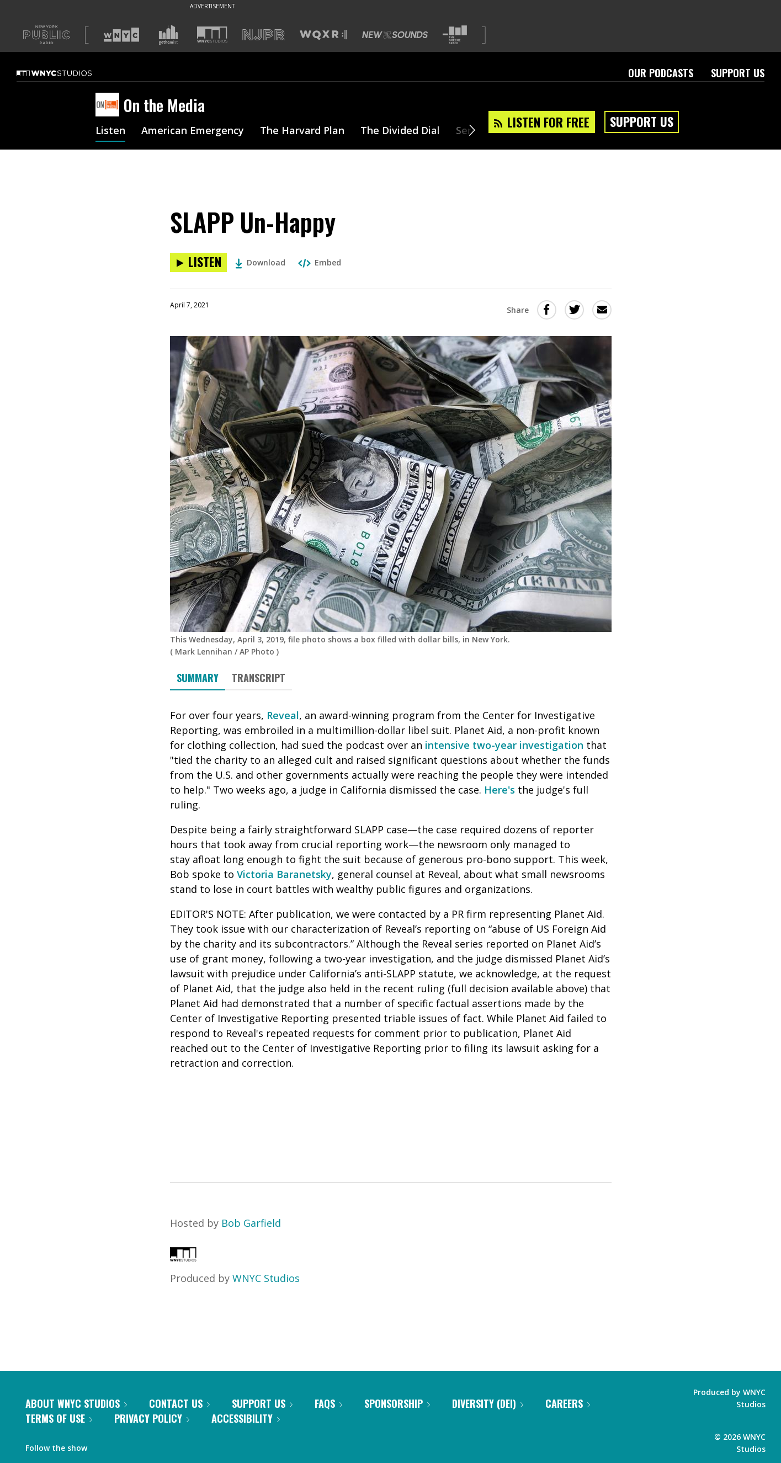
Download (260, 262)
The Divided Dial (400, 131)
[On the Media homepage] (109, 105)
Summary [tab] (198, 678)
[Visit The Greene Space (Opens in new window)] (455, 35)
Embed (319, 262)
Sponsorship (397, 1403)
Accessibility (245, 1418)
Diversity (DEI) (487, 1403)
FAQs (328, 1403)
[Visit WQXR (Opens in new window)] (323, 35)
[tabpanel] (391, 926)
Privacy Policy (151, 1418)
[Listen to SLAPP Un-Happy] (198, 262)
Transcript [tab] (258, 678)
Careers (567, 1403)
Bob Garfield (251, 1223)
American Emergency (192, 131)
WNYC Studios (266, 1278)
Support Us (737, 73)
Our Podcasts (660, 73)
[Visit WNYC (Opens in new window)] (121, 35)
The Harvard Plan (302, 131)
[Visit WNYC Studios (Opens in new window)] (212, 34)
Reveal (283, 715)
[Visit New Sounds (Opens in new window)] (395, 35)
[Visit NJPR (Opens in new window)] (263, 35)
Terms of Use (58, 1418)
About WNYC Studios (76, 1403)
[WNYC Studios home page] (68, 73)
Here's (499, 789)
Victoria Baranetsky (284, 874)
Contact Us (179, 1403)
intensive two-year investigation (504, 745)
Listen (110, 131)
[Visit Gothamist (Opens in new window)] (168, 35)
